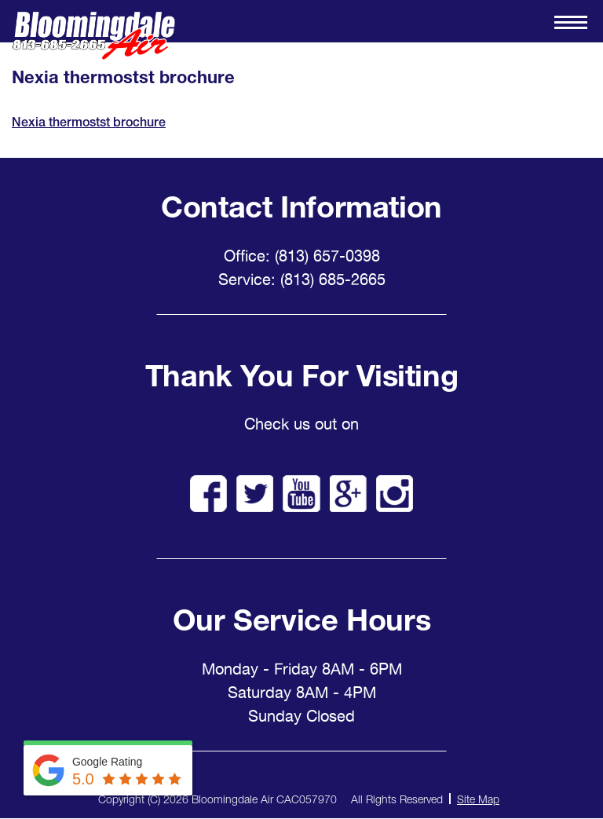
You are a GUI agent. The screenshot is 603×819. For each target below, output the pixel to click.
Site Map (478, 799)
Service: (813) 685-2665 (302, 279)
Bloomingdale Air (93, 36)
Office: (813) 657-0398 (302, 256)
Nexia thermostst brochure (89, 122)
